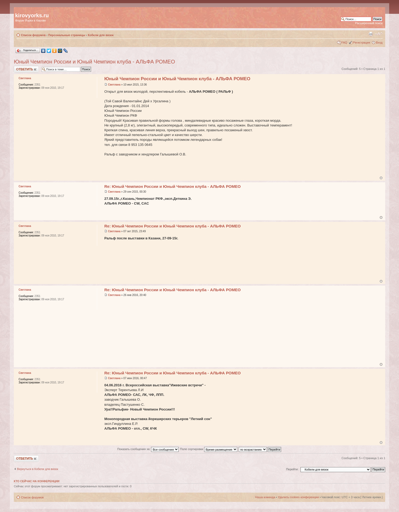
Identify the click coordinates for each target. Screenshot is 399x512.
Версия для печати (371, 34)
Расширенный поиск (369, 23)
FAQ (344, 42)
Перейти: (292, 469)
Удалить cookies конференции (298, 497)
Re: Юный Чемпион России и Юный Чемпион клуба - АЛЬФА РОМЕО (172, 186)
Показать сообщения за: (148, 449)
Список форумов (33, 35)
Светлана (114, 84)
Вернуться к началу (381, 177)
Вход (379, 42)
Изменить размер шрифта (379, 34)
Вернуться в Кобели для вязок (37, 469)
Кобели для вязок (101, 35)
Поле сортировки (208, 449)
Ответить (26, 69)
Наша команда (265, 497)
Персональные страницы (66, 35)
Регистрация (361, 42)
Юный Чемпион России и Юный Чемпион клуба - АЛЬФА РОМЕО (94, 62)
